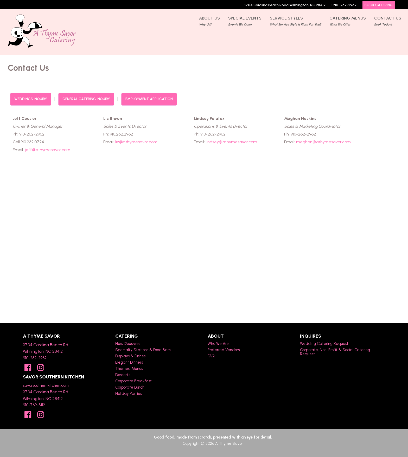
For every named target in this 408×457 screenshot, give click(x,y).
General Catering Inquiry (86, 99)
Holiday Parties (128, 393)
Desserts (122, 374)
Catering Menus (347, 22)
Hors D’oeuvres (127, 343)
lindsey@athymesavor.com (231, 141)
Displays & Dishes (130, 356)
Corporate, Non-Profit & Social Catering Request (335, 351)
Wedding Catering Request (324, 343)
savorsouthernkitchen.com (46, 385)
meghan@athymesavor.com (323, 141)
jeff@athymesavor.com (47, 149)
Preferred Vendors (224, 349)
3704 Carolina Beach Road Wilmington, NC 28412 (285, 5)
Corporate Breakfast (133, 381)
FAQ (211, 356)
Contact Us (387, 22)
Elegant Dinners (129, 362)
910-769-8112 (34, 405)
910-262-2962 (35, 358)
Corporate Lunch (129, 387)
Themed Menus (129, 368)
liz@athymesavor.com (136, 141)
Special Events (245, 22)
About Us (209, 22)
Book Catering (379, 5)
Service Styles (295, 22)
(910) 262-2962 (344, 5)
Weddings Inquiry (30, 99)
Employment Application (149, 99)
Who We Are (218, 343)
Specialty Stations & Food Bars (142, 349)
